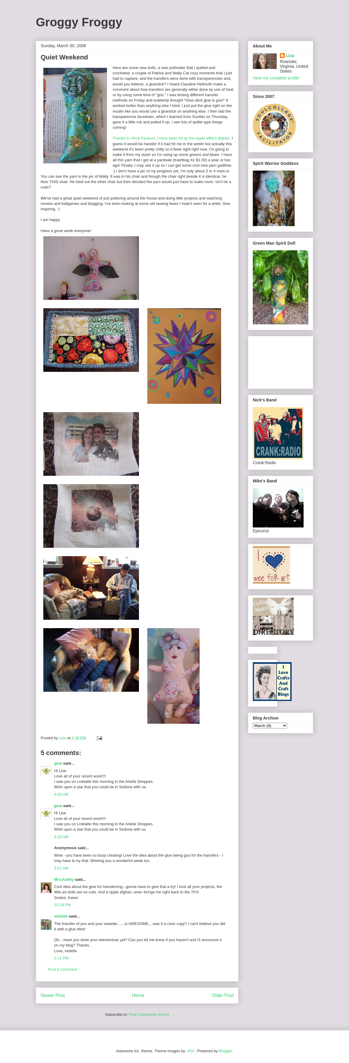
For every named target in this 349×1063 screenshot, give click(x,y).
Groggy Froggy (79, 22)
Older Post (223, 995)
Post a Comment (62, 969)
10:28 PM (62, 905)
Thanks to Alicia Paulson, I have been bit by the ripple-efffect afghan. (172, 138)
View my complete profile (276, 78)
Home (138, 995)
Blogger (225, 1051)
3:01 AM (61, 868)
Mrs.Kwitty (64, 879)
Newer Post (53, 995)
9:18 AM (61, 794)
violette (61, 916)
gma (58, 763)
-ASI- (190, 1051)
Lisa (290, 55)
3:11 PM (61, 958)
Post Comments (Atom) (149, 1014)
